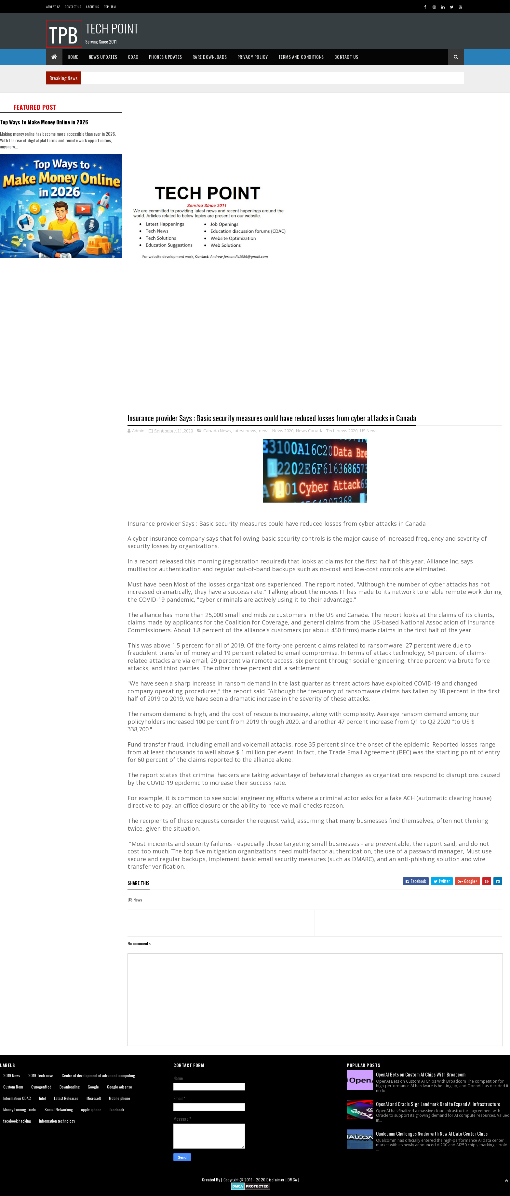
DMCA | (293, 1179)
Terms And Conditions (301, 56)
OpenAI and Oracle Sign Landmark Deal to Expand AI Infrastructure (438, 1103)
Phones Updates (165, 56)
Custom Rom (13, 1086)
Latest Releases (66, 1098)
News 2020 (282, 431)
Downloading (70, 1086)
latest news (245, 431)
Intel (42, 1098)
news (264, 431)
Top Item (110, 6)
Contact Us (73, 6)
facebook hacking (17, 1121)
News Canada (310, 431)
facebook (117, 1109)
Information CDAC (17, 1098)
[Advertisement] (319, 138)
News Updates (103, 56)
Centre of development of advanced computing (98, 1075)
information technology (57, 1121)
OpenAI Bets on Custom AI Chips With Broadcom (420, 1074)
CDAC (133, 56)
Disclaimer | (277, 1179)
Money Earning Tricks (19, 1109)
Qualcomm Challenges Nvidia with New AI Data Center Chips (432, 1133)
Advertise (53, 6)
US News (369, 431)
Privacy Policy (252, 56)
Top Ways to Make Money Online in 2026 (44, 122)
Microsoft (94, 1098)
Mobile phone (119, 1098)
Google (93, 1086)
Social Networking (59, 1109)
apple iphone (91, 1109)
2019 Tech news (41, 1075)
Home (73, 56)
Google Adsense (119, 1086)
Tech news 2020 (341, 431)
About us (92, 6)
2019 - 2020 (254, 1179)
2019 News (11, 1075)
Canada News (217, 431)
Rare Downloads (210, 56)
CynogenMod (41, 1086)
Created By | (212, 1179)
